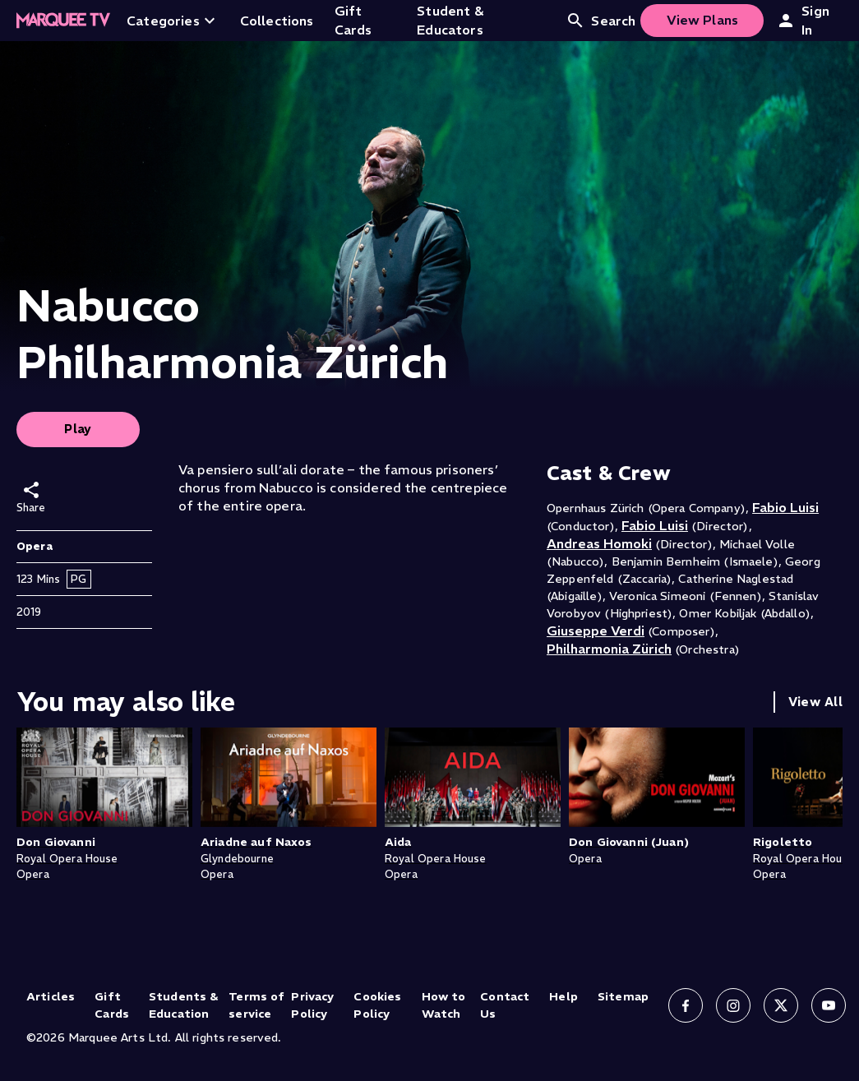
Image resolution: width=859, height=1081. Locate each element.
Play (78, 429)
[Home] (63, 20)
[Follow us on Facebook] (685, 1005)
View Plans (703, 20)
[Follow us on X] (781, 1005)
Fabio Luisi (785, 507)
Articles (50, 996)
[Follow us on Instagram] (733, 1005)
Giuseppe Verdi (595, 630)
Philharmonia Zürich (609, 648)
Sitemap (623, 996)
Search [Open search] (600, 20)
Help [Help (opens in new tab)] (563, 996)
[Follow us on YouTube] (828, 1005)
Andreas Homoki (599, 543)
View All (815, 701)
